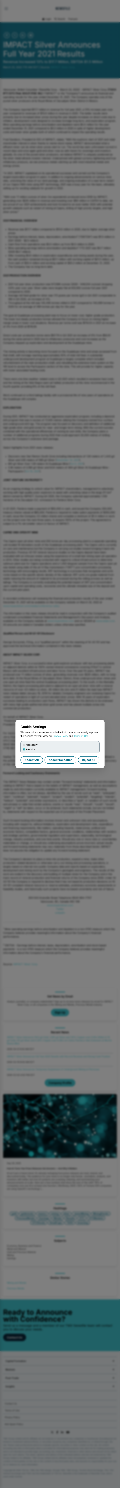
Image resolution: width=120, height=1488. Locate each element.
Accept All (32, 760)
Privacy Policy (60, 736)
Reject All (88, 760)
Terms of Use (81, 736)
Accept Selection (60, 760)
